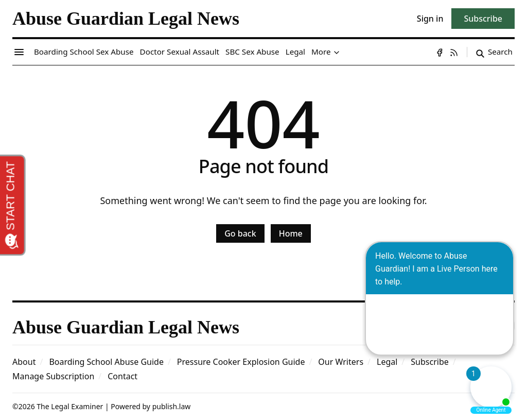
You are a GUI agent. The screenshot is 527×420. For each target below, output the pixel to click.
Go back (240, 233)
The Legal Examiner (70, 406)
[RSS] (454, 52)
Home (291, 233)
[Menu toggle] (19, 52)
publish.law (171, 406)
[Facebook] (439, 52)
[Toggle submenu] (336, 52)
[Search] (494, 52)
